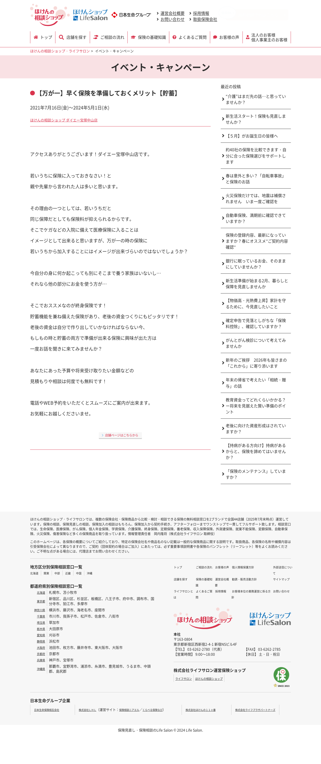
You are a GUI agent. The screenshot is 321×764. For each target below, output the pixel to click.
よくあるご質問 (193, 37)
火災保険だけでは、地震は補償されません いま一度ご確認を (256, 198)
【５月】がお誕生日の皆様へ (252, 136)
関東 (49, 572)
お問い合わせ (172, 19)
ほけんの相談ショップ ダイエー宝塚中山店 (73, 119)
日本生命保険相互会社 (50, 709)
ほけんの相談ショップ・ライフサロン (60, 50)
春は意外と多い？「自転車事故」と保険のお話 (256, 179)
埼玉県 (40, 622)
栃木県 (40, 628)
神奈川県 (38, 609)
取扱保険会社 (205, 19)
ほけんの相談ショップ (217, 678)
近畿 (73, 572)
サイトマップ (270, 572)
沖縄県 (40, 668)
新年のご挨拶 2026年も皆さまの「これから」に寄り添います (256, 363)
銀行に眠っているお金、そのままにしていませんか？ (256, 264)
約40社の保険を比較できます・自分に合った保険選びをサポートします (256, 155)
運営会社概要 (172, 13)
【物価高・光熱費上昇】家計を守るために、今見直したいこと (256, 303)
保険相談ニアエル (134, 709)
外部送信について (274, 566)
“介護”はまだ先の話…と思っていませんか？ (256, 99)
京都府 (40, 653)
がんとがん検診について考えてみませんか (256, 343)
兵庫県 (40, 659)
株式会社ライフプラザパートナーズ (261, 709)
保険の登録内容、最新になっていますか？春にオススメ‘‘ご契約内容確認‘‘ (257, 241)
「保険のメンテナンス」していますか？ (256, 474)
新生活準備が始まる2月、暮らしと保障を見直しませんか (257, 283)
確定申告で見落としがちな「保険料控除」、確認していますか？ (256, 323)
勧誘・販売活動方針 (220, 590)
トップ (47, 37)
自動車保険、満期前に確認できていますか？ (256, 218)
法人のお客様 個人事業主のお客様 (270, 36)
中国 (86, 572)
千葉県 (40, 616)
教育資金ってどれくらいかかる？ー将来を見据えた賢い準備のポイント (256, 406)
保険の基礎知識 (152, 37)
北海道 (35, 572)
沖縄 (98, 572)
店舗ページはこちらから (122, 435)
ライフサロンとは (188, 578)
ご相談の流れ (112, 37)
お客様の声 (230, 37)
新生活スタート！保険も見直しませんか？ (256, 119)
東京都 (40, 600)
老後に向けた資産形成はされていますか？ (256, 428)
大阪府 (40, 647)
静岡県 (40, 641)
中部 (61, 572)
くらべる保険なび (163, 709)
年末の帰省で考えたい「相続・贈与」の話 (256, 383)
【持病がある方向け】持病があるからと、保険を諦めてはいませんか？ (256, 451)
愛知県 (40, 634)
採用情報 (201, 13)
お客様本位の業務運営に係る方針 (230, 596)
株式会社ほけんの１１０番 (206, 709)
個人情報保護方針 (218, 584)
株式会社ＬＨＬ (86, 709)
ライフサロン (185, 678)
